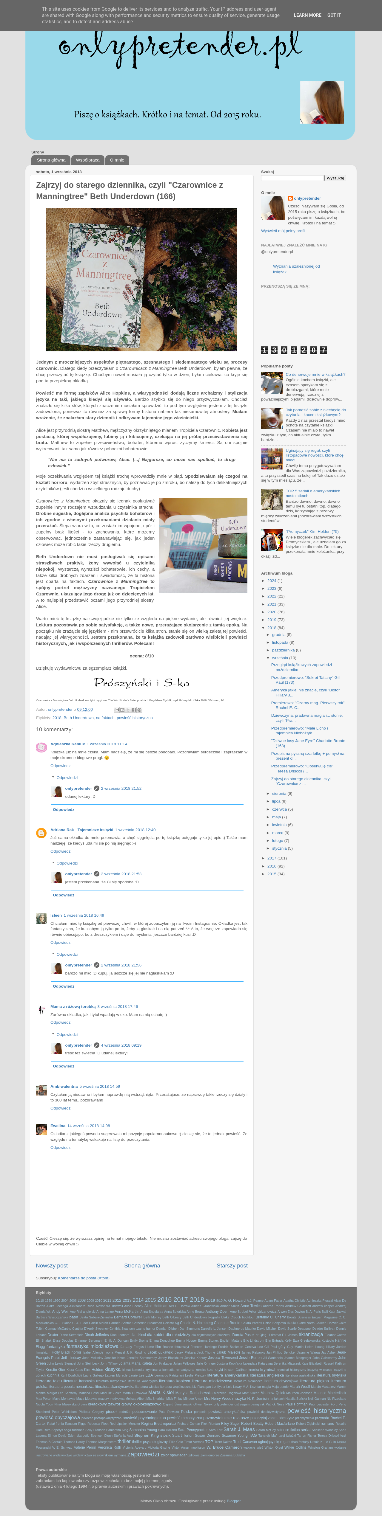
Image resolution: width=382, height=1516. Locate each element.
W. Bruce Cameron (224, 1447)
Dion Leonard (119, 1335)
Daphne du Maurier (242, 1328)
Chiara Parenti (251, 1323)
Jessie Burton (250, 1358)
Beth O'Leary (171, 1317)
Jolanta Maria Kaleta (135, 1363)
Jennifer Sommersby (142, 1358)
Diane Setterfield (71, 1335)
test (343, 1435)
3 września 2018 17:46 (118, 1006)
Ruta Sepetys (53, 1430)
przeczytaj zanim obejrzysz (272, 1418)
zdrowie (193, 1455)
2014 (138, 1300)
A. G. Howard (235, 1300)
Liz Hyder (219, 1386)
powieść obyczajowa (58, 1417)
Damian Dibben (167, 1328)
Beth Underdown (79, 718)
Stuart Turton (182, 1435)
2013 (127, 1300)
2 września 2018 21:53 (121, 874)
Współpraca (87, 159)
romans (327, 1423)
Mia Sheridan (156, 1398)
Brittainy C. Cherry (271, 1317)
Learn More (307, 15)
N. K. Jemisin (258, 1398)
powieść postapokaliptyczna (101, 1418)
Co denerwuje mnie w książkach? (315, 374)
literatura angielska (267, 1375)
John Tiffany (109, 1363)
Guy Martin (295, 1347)
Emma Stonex (208, 1340)
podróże (124, 1411)
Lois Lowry (234, 1386)
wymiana (120, 1455)
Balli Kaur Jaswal (334, 1311)
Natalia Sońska (296, 1398)
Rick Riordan (210, 1423)
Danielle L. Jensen (214, 1328)
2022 (272, 596)
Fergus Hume (144, 1347)
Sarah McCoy (266, 1430)
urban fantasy (299, 1442)
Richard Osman (188, 1423)
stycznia (280, 848)
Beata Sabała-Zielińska (96, 1317)
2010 (98, 1300)
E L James (290, 1335)
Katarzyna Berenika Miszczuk (279, 1363)
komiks (200, 1369)
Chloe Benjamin (274, 1323)
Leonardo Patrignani (169, 1375)
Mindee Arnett (193, 1398)
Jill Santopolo (273, 1358)
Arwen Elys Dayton (291, 1311)
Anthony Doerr (217, 1311)
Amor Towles (251, 1306)
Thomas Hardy (74, 1442)
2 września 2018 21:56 (121, 965)
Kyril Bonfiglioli (71, 1375)
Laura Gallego (93, 1375)
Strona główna (51, 159)
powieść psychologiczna (144, 1418)
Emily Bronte (139, 1340)
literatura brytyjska (331, 1375)
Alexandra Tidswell (109, 1306)
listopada (280, 642)
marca (278, 833)
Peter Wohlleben (64, 1411)
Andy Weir (60, 1311)
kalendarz (250, 1363)
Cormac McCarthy (58, 1328)
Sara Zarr (216, 1430)
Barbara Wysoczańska (52, 1317)
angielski (89, 1311)
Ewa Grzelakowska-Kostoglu (313, 1340)
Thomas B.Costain (49, 1442)
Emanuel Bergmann (89, 1340)
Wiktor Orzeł (274, 1447)
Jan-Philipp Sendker (281, 1352)
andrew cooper (323, 1306)
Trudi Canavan (245, 1442)
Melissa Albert (135, 1398)
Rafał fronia (55, 1423)
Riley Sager (230, 1424)
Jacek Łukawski (160, 1352)
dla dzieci (138, 1335)
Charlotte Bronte (227, 1323)
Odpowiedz (60, 766)
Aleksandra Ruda (81, 1306)
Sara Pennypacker (193, 1430)
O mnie (117, 159)
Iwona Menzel (115, 1352)
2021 (272, 604)
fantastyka (56, 1346)
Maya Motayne (87, 1398)
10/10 (40, 1300)
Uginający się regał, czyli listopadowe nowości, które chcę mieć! (315, 455)
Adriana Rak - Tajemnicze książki (81, 830)
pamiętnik (257, 1404)
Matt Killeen (250, 1393)
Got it (334, 15)
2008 (82, 1300)
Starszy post (232, 1265)
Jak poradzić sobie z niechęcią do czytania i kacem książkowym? (316, 412)
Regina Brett (151, 1424)
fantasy (126, 1347)
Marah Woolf (299, 1387)
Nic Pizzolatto (336, 1398)
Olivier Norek (202, 1404)
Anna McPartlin (127, 1311)
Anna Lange (105, 1311)
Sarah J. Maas (239, 1429)
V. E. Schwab (62, 1447)
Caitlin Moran (98, 1323)
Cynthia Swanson (122, 1328)
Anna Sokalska (175, 1311)
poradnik (200, 1411)
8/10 (219, 1300)
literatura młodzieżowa (212, 1381)
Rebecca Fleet (97, 1423)
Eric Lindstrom (253, 1340)
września (280, 658)
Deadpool (304, 1328)
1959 (48, 1300)
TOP (209, 1441)
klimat (126, 1369)
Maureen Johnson (299, 1393)
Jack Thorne (206, 1352)
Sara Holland (167, 1430)
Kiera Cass (75, 1369)
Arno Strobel (239, 1311)
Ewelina (57, 1126)
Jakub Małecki (228, 1352)
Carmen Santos (120, 1323)
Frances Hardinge (203, 1347)
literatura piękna (314, 1381)
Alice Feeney (133, 1306)
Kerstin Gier (55, 1370)
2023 (272, 588)
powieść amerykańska (226, 1412)
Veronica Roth (109, 1447)
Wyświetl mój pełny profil (283, 231)
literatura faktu (49, 1381)
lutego (278, 840)
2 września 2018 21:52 (121, 788)
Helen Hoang (314, 1347)
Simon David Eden (61, 1435)
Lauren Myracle (116, 1375)
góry (282, 1347)
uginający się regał (273, 1442)
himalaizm (43, 1352)
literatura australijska (300, 1375)
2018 (57, 718)
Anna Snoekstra (151, 1311)
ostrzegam (242, 1404)
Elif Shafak (43, 1340)
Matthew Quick (273, 1393)
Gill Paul (270, 1347)
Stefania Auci (123, 1435)
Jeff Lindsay (71, 1358)
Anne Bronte (195, 1311)
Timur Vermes (194, 1442)
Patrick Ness (275, 1404)
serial (305, 1429)
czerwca (280, 809)
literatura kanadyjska (143, 1381)
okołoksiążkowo (147, 1404)
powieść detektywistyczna (266, 1411)
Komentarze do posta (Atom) (84, 1278)
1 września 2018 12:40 (135, 830)
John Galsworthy (325, 1358)
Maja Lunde (280, 1386)
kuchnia (53, 1375)
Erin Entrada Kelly (278, 1340)
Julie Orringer (206, 1363)
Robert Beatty (252, 1424)
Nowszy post (52, 1265)
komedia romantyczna (178, 1369)
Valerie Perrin (85, 1447)
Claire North (306, 1323)
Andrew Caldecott (298, 1306)
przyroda (322, 1418)
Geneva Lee (254, 1347)
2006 (73, 1300)
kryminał (267, 1369)
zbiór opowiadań (174, 1455)
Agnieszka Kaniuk (67, 744)
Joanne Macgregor (297, 1358)
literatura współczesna (176, 1386)
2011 (107, 1300)
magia (266, 1386)
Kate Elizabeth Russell (318, 1363)
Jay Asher (328, 1352)
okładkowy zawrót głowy (110, 1404)
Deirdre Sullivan (323, 1328)
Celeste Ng (171, 1323)
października (284, 650)
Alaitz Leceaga (57, 1306)
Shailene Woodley (325, 1430)
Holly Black (61, 1352)
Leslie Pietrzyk (195, 1375)
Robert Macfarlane (280, 1424)
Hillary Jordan (336, 1347)
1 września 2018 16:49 (84, 915)
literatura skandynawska (115, 1387)
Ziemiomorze (210, 1455)
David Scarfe (287, 1328)
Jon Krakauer (162, 1363)
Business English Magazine (318, 1317)
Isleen (56, 915)
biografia (214, 1317)
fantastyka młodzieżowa (92, 1346)
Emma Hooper (186, 1340)
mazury (103, 1398)
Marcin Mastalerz (323, 1386)
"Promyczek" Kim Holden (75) (312, 531)
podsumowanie (145, 1412)
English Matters (231, 1340)
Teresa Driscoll (328, 1435)
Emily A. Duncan (116, 1340)
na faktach (105, 718)
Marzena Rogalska (227, 1393)
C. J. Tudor (80, 1323)
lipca (277, 801)
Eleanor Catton (335, 1335)
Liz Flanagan (201, 1386)
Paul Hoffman (296, 1404)
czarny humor (145, 1328)
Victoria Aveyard (135, 1447)
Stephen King (146, 1435)
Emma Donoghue (162, 1340)
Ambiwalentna (64, 1086)
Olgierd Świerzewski (177, 1404)
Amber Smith (229, 1306)
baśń (74, 1317)
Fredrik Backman (230, 1347)
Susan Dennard (208, 1435)
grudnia (279, 634)
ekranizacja (311, 1334)
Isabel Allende (93, 1352)
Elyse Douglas (63, 1340)
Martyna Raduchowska (194, 1393)
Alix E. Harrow (179, 1306)
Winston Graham (320, 1447)
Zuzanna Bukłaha (232, 1455)
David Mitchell (267, 1328)
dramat (276, 1335)
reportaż (169, 1424)
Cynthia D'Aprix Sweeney (90, 1328)
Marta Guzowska (135, 1393)
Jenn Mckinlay (92, 1358)
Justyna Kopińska (229, 1363)
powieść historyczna (135, 718)
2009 (90, 1300)
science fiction (288, 1430)
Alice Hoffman (155, 1306)
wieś (260, 1447)
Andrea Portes (273, 1306)
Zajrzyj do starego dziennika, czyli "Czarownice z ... (301, 781)
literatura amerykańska (228, 1375)
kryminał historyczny (291, 1369)
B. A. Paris (313, 1311)
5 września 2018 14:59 (100, 1086)
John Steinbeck (88, 1363)
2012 (117, 1300)
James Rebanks (253, 1352)
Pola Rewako (169, 1411)
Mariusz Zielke (110, 1393)
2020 (272, 612)
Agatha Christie (295, 1300)
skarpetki (82, 1435)
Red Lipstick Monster (125, 1423)
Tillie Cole (176, 1442)
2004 (64, 1300)
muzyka (239, 1398)
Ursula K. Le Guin (323, 1442)
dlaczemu (224, 1335)
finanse (168, 1347)
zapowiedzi (143, 1454)
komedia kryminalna (146, 1369)
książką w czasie (319, 1369)
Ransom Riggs (76, 1423)
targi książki (287, 1435)
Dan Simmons (189, 1328)
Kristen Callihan (235, 1369)
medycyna (117, 1398)
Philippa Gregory (91, 1411)
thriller (124, 1441)
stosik (165, 1435)
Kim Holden (93, 1370)
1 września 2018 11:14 (107, 744)
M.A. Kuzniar (252, 1386)
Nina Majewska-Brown (70, 1404)
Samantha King (117, 1430)
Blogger (234, 1501)
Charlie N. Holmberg (196, 1323)
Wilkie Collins (295, 1447)
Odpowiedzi (67, 777)
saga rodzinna (74, 1430)
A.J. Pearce (255, 1300)
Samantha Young (143, 1430)
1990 (56, 1300)
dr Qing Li (263, 1335)
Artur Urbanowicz (262, 1311)
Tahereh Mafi (268, 1435)
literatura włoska (146, 1386)
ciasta (291, 1323)
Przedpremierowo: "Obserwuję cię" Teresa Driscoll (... (302, 768)
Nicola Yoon (44, 1404)
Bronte (292, 1317)
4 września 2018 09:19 (121, 1045)
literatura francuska (79, 1381)
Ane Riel (76, 1311)
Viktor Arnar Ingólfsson (188, 1447)
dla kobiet (155, 1334)
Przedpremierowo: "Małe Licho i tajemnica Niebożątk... (299, 730)
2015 (272, 874)
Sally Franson (95, 1430)
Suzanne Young (234, 1435)
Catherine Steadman (147, 1323)
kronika (254, 1369)
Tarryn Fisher (306, 1435)
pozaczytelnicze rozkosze (226, 1418)
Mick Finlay (174, 1398)
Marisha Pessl (88, 1393)
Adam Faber (273, 1300)
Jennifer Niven (114, 1358)
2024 (272, 580)
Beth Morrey (152, 1317)
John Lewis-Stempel (61, 1363)
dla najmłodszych (204, 1335)
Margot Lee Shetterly (62, 1393)
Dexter (53, 1335)
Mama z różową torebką (73, 1006)
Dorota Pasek (243, 1335)
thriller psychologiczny (150, 1442)
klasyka (112, 1369)
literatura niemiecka (248, 1381)
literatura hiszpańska (111, 1381)
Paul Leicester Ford (323, 1404)
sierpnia (279, 793)
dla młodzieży (178, 1334)
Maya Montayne (64, 1398)
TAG (253, 1435)
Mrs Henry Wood (217, 1398)
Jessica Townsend (223, 1358)
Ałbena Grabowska (205, 1306)
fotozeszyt (182, 1347)
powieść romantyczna (184, 1418)
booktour (248, 1317)
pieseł (111, 1411)
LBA (149, 1375)
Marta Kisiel (161, 1392)
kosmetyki (215, 1370)
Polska (186, 1412)
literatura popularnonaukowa (71, 1387)
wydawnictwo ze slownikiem (93, 1455)
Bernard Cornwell (128, 1317)
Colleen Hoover (326, 1323)
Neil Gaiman (317, 1398)
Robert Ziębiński (308, 1423)
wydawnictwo (62, 1455)
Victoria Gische (159, 1447)
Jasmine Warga (308, 1352)
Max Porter (44, 1398)
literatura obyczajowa (281, 1381)
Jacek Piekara (185, 1352)
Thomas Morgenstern (101, 1442)
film (158, 1347)
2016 (272, 866)
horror (76, 1352)
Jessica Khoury (195, 1358)
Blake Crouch (231, 1317)
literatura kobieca (174, 1381)
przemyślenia (304, 1418)
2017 (272, 858)
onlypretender (78, 788)
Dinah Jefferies (96, 1335)
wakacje (249, 1447)
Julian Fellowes (184, 1363)
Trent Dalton (223, 1442)
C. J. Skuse (63, 1323)
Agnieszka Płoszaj (319, 1300)
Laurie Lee (136, 1375)
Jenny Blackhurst (170, 1358)
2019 (272, 619)
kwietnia (280, 825)
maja (277, 817)
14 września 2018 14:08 (88, 1126)
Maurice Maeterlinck (329, 1393)
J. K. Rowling (136, 1352)
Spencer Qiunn (102, 1435)
